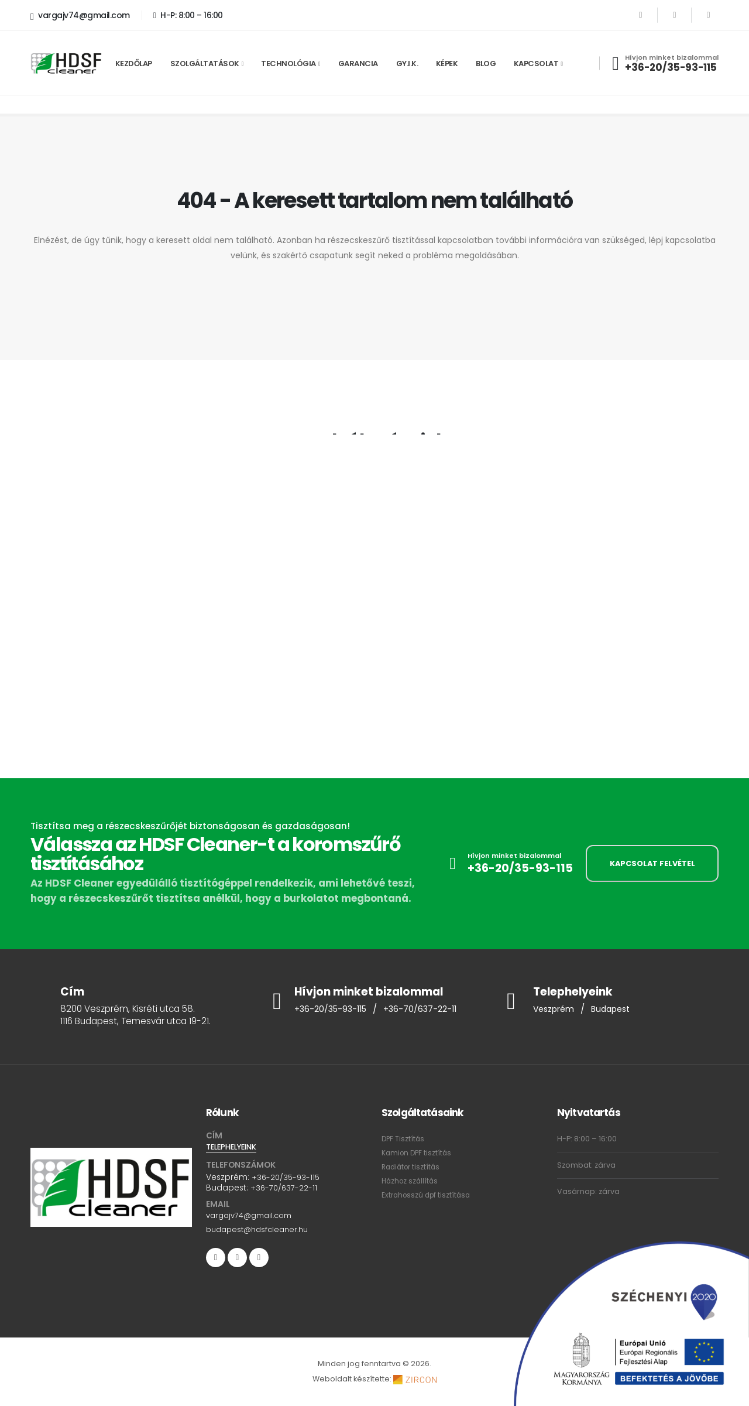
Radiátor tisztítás (413, 1167)
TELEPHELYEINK (234, 1147)
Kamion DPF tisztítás (418, 1153)
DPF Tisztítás (404, 1139)
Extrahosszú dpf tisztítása (428, 1195)
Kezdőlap (133, 63)
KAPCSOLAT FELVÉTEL (652, 863)
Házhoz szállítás (411, 1181)
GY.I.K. (407, 63)
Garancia (358, 63)
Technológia (288, 63)
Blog (486, 63)
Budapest (616, 1010)
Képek (447, 63)
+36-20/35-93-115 (671, 67)
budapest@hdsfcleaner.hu (261, 1230)
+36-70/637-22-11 (427, 1010)
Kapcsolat (536, 63)
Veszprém (555, 1010)
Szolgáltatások (204, 63)
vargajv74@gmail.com (80, 15)
